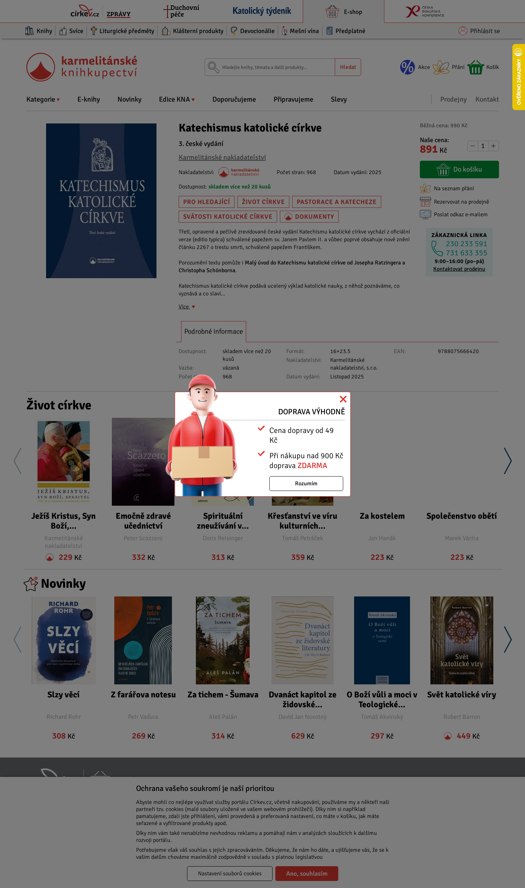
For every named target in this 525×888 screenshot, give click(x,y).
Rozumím (306, 483)
